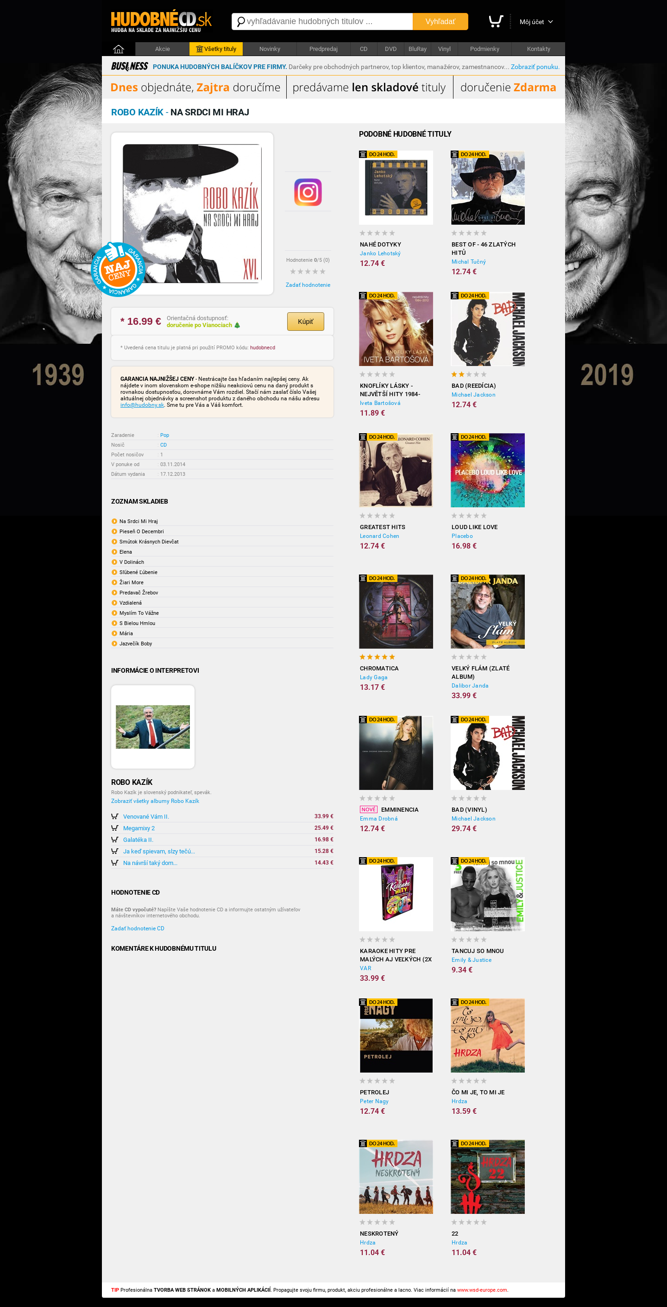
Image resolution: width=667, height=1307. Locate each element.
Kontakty (538, 48)
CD (364, 48)
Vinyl (444, 48)
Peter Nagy (374, 1101)
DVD (391, 48)
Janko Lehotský (380, 253)
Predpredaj (323, 48)
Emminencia (389, 809)
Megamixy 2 (139, 828)
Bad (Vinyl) (469, 809)
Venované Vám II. (146, 816)
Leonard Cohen (379, 536)
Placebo (462, 536)
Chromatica (379, 668)
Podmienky (484, 48)
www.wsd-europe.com (482, 1290)
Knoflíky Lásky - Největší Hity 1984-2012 (390, 390)
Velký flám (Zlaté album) (481, 672)
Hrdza (459, 1101)
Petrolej (374, 1092)
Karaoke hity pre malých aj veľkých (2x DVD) (396, 955)
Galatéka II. (138, 839)
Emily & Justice (471, 960)
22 (455, 1233)
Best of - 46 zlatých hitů (484, 248)
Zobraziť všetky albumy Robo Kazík (155, 801)
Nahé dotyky (380, 244)
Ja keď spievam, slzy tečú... (159, 851)
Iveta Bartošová (380, 403)
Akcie (162, 48)
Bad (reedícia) (474, 385)
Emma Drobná (379, 818)
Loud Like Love (475, 527)
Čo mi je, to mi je (478, 1092)
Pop (164, 435)
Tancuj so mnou (478, 950)
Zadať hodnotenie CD (137, 928)
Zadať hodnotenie (308, 285)
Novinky (269, 48)
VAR (365, 968)
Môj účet (532, 21)
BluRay (418, 48)
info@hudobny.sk (142, 405)
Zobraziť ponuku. (535, 66)
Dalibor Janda (470, 685)
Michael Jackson (474, 394)
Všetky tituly (216, 49)
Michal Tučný (469, 262)
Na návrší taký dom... (150, 862)
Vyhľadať (440, 21)
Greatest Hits (382, 527)
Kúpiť (305, 321)
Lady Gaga (374, 677)
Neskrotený (379, 1233)
